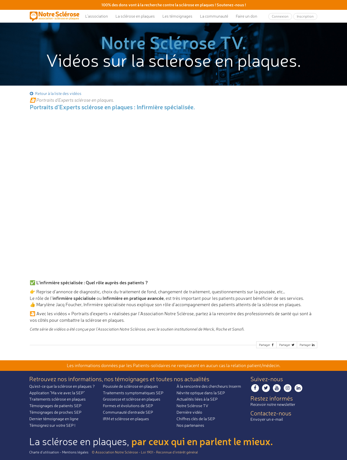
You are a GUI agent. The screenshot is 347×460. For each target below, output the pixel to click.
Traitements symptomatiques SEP (133, 392)
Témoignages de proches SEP (55, 412)
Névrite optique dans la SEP (201, 392)
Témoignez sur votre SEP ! (52, 425)
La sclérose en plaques (135, 16)
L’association (96, 16)
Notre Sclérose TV (192, 405)
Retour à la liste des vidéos (55, 93)
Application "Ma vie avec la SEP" (57, 392)
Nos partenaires (190, 425)
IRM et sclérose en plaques (126, 418)
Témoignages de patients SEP (55, 405)
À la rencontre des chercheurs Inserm (209, 386)
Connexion (280, 16)
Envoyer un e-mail (266, 419)
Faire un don (246, 16)
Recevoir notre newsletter (272, 404)
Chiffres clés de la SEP (196, 418)
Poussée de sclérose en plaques (130, 386)
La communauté (214, 16)
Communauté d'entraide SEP (128, 412)
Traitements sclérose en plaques (57, 399)
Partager (267, 345)
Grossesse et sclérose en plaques (131, 399)
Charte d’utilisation (44, 452)
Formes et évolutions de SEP (128, 405)
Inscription (305, 16)
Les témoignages (177, 16)
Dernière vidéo (189, 412)
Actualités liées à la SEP (197, 399)
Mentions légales (75, 452)
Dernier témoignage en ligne (53, 418)
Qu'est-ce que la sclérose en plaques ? (62, 386)
